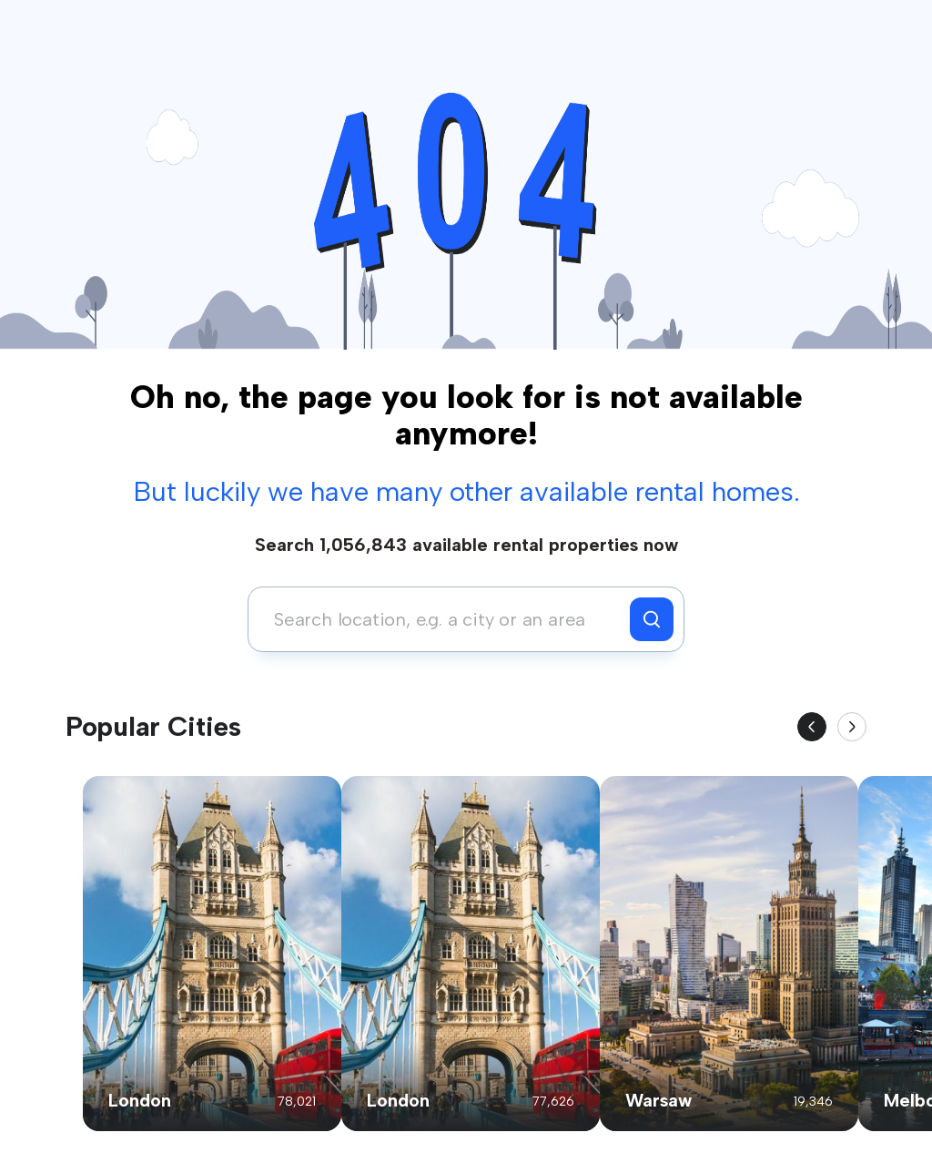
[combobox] (443, 619)
